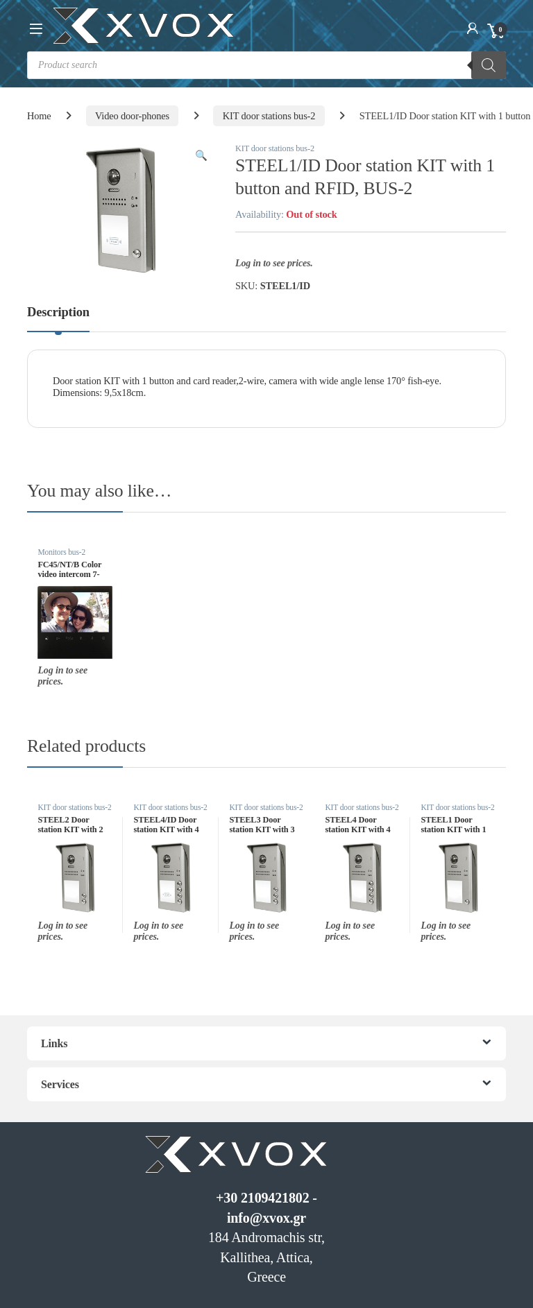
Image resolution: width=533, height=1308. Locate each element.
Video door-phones (132, 115)
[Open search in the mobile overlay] (266, 65)
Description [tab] (58, 312)
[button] (201, 156)
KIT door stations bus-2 (269, 115)
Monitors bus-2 (61, 552)
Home (39, 115)
